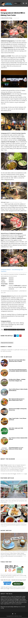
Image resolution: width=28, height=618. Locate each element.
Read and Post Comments (7, 342)
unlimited (22, 329)
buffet (18, 329)
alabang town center (12, 329)
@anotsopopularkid (16, 603)
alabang (3, 10)
